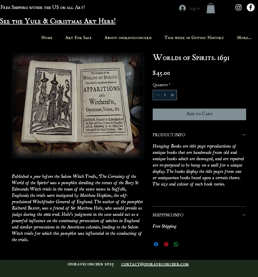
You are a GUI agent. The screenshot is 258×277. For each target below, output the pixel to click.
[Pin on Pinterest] (166, 244)
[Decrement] (157, 95)
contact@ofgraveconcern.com (155, 264)
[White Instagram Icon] (238, 7)
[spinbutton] (165, 95)
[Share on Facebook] (156, 244)
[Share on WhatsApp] (176, 244)
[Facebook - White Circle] (251, 7)
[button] (210, 8)
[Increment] (172, 95)
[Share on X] (186, 244)
